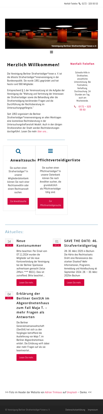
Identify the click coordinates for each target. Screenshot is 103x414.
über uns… (42, 131)
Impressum (93, 409)
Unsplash (72, 392)
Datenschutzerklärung (75, 409)
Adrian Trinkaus (53, 392)
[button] (51, 52)
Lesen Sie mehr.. (26, 282)
